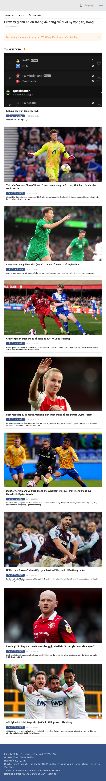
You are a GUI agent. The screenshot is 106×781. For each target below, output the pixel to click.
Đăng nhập (86, 5)
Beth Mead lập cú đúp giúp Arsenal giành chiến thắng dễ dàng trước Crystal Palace (49, 414)
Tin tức (20, 16)
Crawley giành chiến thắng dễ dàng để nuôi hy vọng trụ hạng (38, 338)
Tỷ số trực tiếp (34, 16)
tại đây (73, 37)
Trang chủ (9, 16)
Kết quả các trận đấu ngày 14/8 (22, 111)
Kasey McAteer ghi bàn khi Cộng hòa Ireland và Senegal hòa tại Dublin (43, 264)
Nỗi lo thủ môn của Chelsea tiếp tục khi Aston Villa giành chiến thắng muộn (45, 570)
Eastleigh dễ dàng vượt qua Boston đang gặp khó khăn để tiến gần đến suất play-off (50, 646)
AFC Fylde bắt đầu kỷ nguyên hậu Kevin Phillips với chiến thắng (39, 722)
